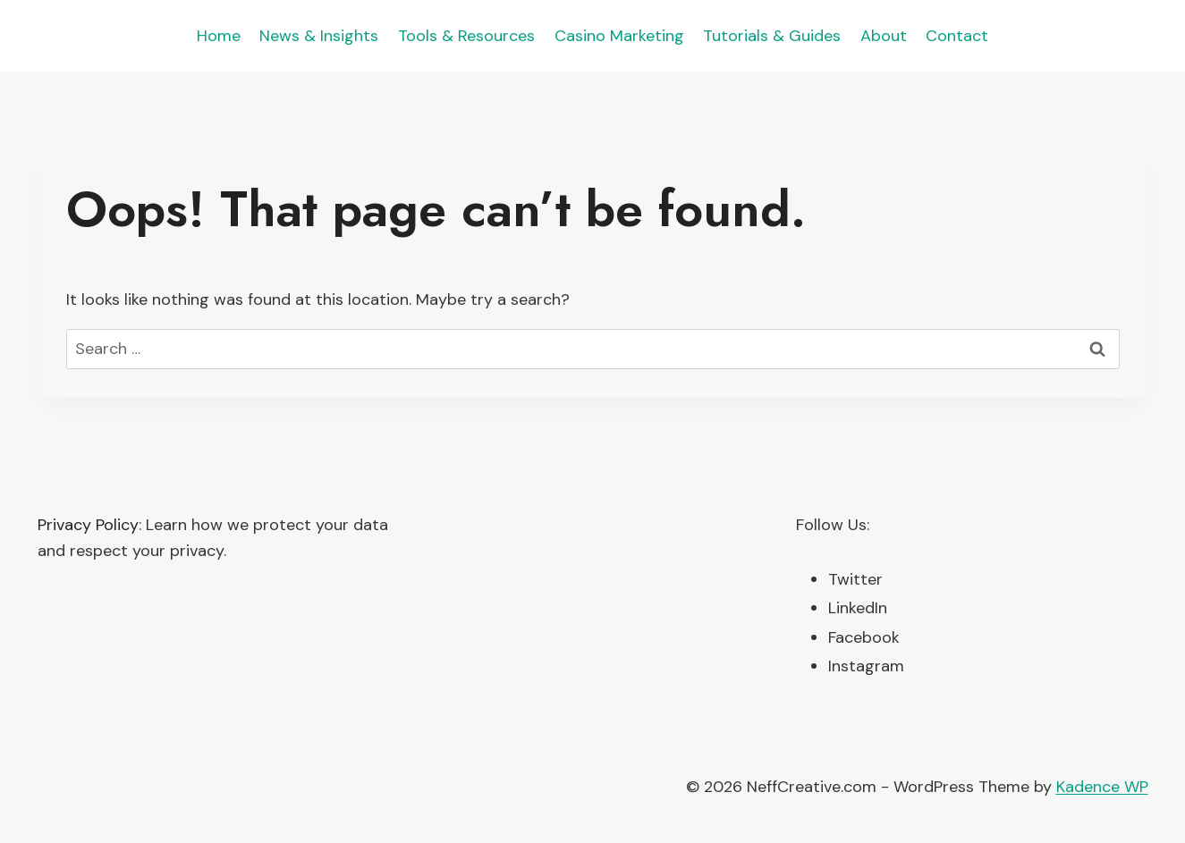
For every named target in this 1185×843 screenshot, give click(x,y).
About (883, 35)
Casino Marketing (619, 35)
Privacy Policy (88, 524)
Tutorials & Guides (772, 35)
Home (219, 35)
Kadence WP (1102, 786)
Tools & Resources (466, 35)
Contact (957, 35)
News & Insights (318, 35)
